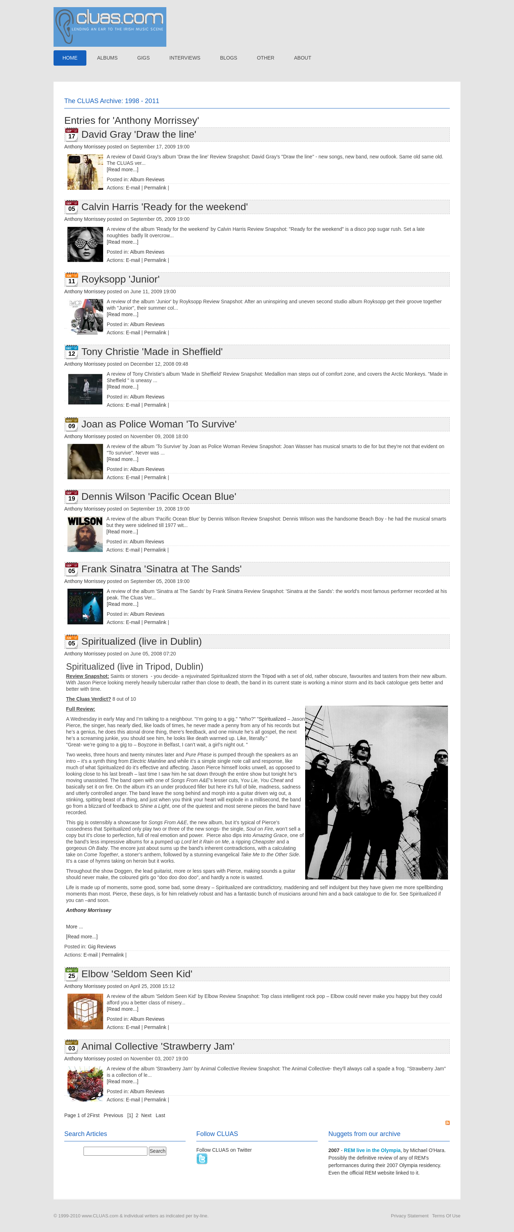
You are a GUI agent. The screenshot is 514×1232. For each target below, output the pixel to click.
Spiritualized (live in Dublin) (141, 641)
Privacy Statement (410, 1215)
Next (146, 1115)
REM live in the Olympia (372, 1150)
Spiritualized (272, 719)
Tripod (269, 676)
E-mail (133, 188)
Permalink (155, 188)
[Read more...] (122, 169)
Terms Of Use (446, 1215)
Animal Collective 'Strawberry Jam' (158, 1046)
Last (160, 1115)
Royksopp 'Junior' (120, 279)
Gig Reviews (102, 946)
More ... (74, 926)
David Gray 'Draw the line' (138, 134)
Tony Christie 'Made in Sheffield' (152, 351)
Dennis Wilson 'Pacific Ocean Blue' (158, 496)
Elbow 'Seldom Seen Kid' (136, 973)
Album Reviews (147, 179)
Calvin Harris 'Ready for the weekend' (164, 206)
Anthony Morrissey (85, 146)
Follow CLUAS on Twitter (224, 1150)
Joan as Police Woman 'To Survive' (159, 424)
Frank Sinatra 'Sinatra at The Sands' (161, 568)
